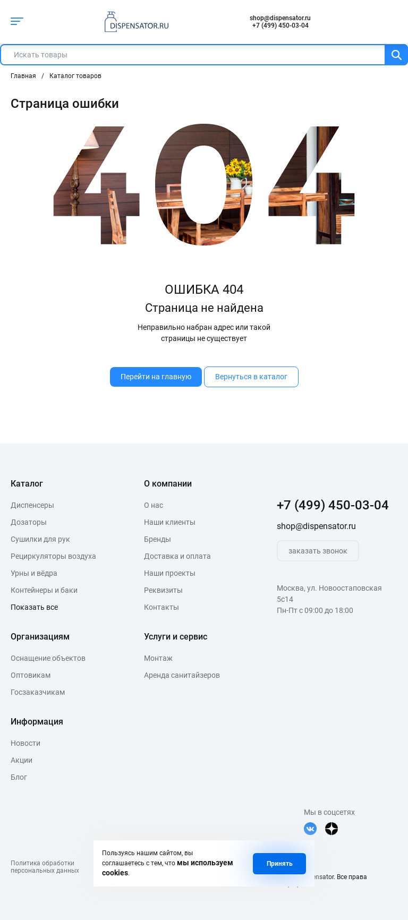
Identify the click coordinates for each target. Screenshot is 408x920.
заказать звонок (317, 551)
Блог (19, 777)
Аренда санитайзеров (182, 675)
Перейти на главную (156, 376)
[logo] (133, 22)
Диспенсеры (32, 505)
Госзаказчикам (38, 692)
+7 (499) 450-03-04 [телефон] (280, 25)
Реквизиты (163, 590)
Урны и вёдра (34, 573)
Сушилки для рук (40, 539)
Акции (21, 760)
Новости (25, 743)
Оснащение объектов (48, 658)
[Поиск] (396, 54)
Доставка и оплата (177, 556)
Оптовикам (30, 675)
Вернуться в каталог (251, 376)
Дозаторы (29, 522)
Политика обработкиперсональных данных (45, 866)
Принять (280, 863)
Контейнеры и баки (44, 590)
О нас (153, 505)
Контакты (161, 607)
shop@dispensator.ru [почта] (280, 18)
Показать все (34, 607)
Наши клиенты (170, 522)
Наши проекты (170, 573)
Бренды (157, 539)
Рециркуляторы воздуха (53, 556)
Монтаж (158, 658)
